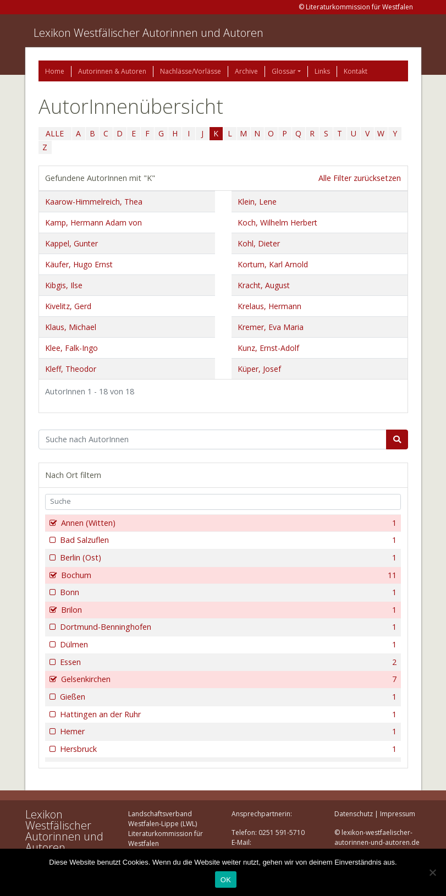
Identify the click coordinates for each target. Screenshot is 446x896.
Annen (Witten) (228, 523)
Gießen (227, 697)
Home (54, 71)
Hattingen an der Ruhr (227, 714)
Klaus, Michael (70, 327)
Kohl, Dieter (259, 243)
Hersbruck (227, 749)
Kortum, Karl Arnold (273, 264)
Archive (246, 71)
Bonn (227, 592)
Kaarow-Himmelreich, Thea (93, 201)
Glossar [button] (284, 71)
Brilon (228, 610)
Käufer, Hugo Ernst (79, 264)
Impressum (397, 813)
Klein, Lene (257, 201)
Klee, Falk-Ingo (71, 348)
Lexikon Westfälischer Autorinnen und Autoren (148, 32)
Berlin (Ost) (227, 558)
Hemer (227, 731)
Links (322, 71)
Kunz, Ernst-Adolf (268, 348)
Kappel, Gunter (71, 243)
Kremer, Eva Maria (271, 327)
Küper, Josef (259, 369)
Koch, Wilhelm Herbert (277, 222)
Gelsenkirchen (228, 679)
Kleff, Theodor (70, 369)
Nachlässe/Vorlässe (190, 71)
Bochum (228, 575)
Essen (227, 662)
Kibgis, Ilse (63, 285)
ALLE (55, 133)
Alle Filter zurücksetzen (359, 178)
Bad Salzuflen (227, 540)
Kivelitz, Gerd (68, 306)
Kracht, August (264, 285)
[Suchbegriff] (212, 439)
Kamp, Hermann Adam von (93, 222)
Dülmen (227, 645)
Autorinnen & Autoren (112, 71)
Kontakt (355, 71)
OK (226, 880)
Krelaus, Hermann (269, 306)
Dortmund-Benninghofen (227, 627)
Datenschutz (353, 813)
